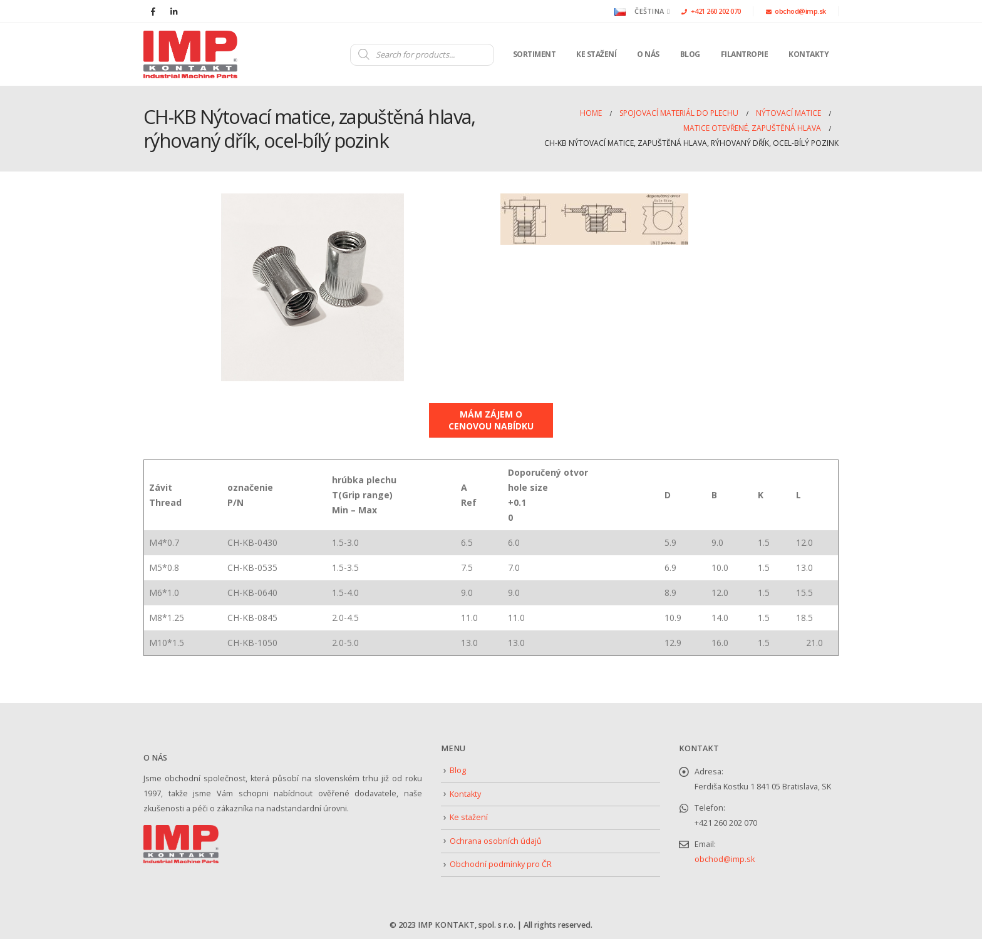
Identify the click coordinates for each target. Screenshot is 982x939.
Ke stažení (596, 54)
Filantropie (744, 54)
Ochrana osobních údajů (496, 841)
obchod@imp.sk (796, 11)
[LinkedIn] (173, 11)
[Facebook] (153, 11)
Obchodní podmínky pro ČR (501, 864)
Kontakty (808, 54)
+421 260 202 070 (711, 11)
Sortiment (534, 54)
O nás (648, 54)
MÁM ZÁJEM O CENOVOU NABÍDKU (491, 420)
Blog (690, 54)
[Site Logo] (190, 54)
